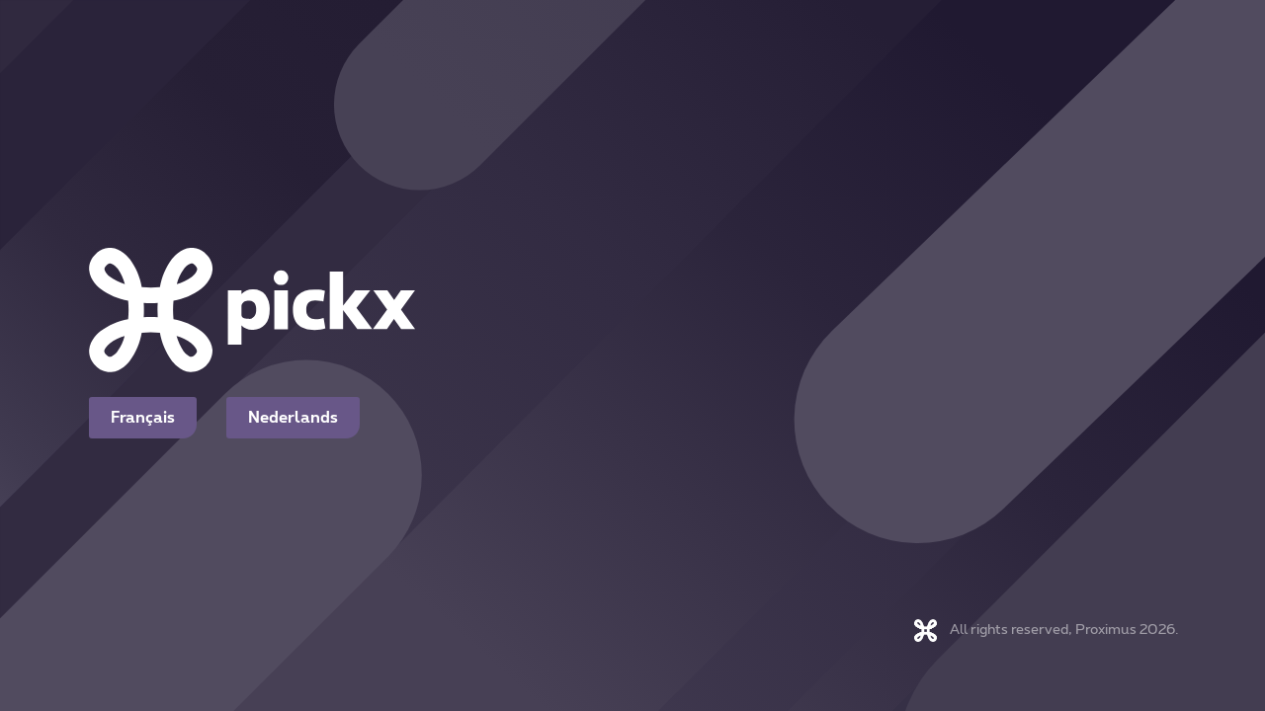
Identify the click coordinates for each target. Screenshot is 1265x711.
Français (143, 418)
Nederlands (293, 418)
